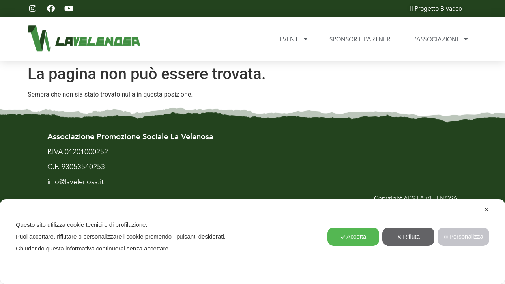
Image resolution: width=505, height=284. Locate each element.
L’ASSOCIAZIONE (440, 39)
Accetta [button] (353, 236)
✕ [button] (486, 209)
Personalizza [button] (463, 236)
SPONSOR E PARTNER (359, 39)
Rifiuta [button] (408, 236)
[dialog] (252, 241)
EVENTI (293, 39)
